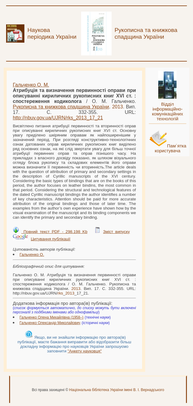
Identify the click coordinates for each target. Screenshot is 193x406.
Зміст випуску (116, 231)
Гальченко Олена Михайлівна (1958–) (51, 317)
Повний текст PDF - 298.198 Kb (54, 231)
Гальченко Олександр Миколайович (50, 323)
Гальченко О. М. (31, 84)
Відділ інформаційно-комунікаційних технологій (167, 111)
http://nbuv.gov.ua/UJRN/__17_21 (58, 117)
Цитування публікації (50, 239)
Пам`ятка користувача (170, 148)
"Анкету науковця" (85, 351)
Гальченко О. (32, 254)
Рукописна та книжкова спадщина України (61, 106)
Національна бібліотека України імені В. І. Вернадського (116, 390)
